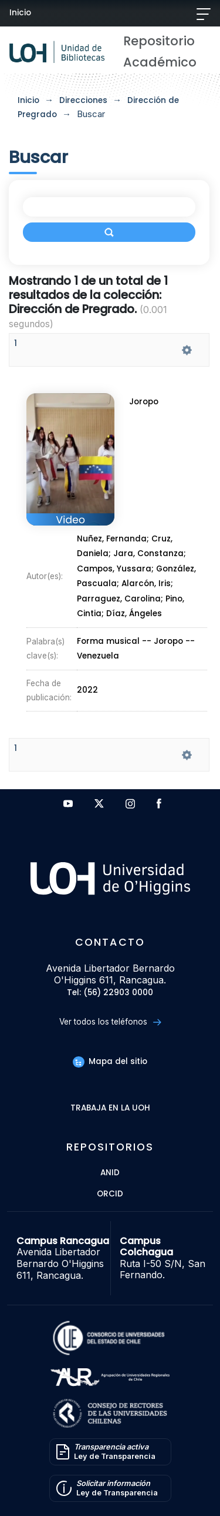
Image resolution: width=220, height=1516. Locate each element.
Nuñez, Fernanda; (114, 539)
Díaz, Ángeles (133, 611)
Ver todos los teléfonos (110, 1022)
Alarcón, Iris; (147, 582)
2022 (87, 684)
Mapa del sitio (110, 1061)
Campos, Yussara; (116, 568)
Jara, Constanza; (149, 553)
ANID (110, 1173)
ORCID (110, 1194)
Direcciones (83, 100)
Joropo (144, 402)
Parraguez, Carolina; (121, 597)
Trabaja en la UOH (110, 1108)
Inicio (20, 12)
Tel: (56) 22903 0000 (110, 993)
